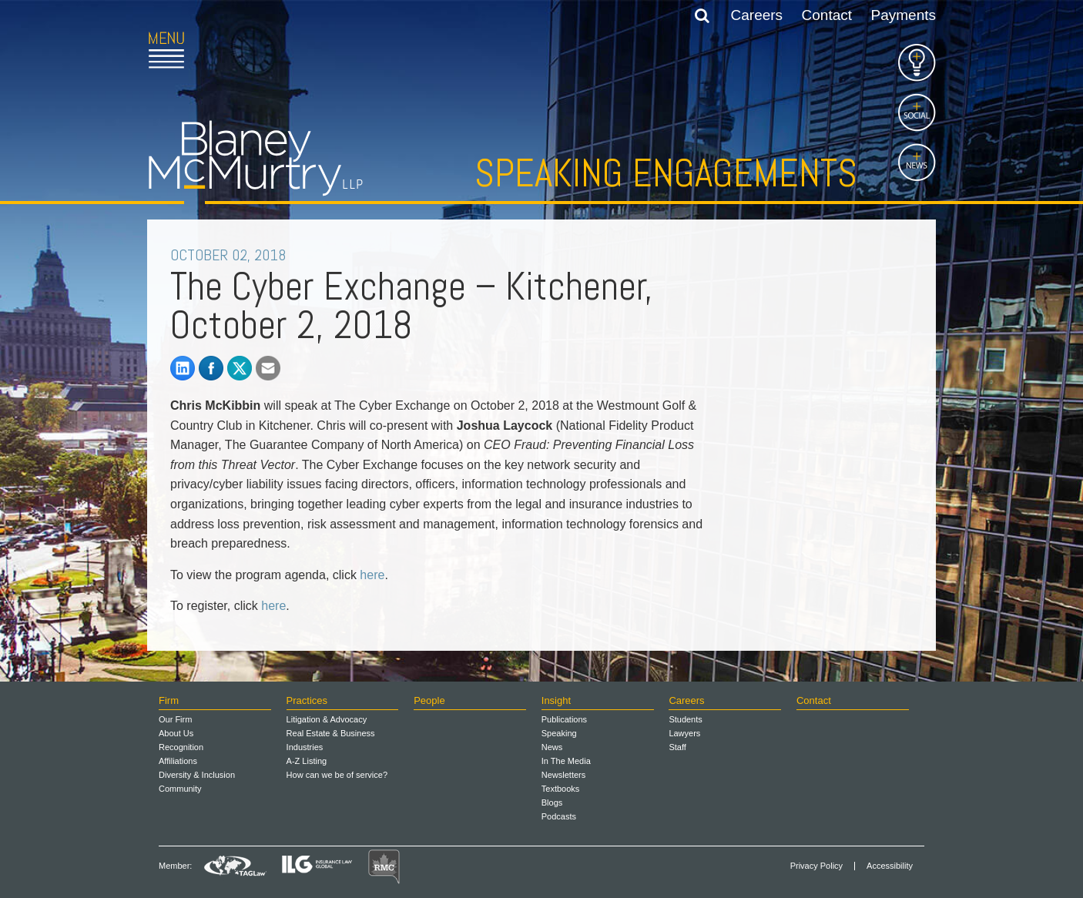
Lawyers (684, 733)
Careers (757, 15)
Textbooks (561, 788)
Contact (827, 15)
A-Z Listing (307, 761)
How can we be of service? (337, 774)
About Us (176, 733)
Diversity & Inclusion (197, 774)
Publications (564, 719)
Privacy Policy (816, 866)
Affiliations (178, 761)
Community (180, 788)
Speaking (559, 733)
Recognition (181, 747)
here (372, 574)
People (429, 700)
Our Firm (175, 719)
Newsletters (563, 774)
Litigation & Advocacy (327, 719)
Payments (903, 15)
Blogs (552, 802)
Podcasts (559, 816)
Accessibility (890, 866)
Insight (556, 700)
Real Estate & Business (331, 733)
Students (685, 719)
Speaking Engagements (665, 173)
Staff (677, 747)
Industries (305, 747)
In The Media (566, 761)
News (552, 747)
